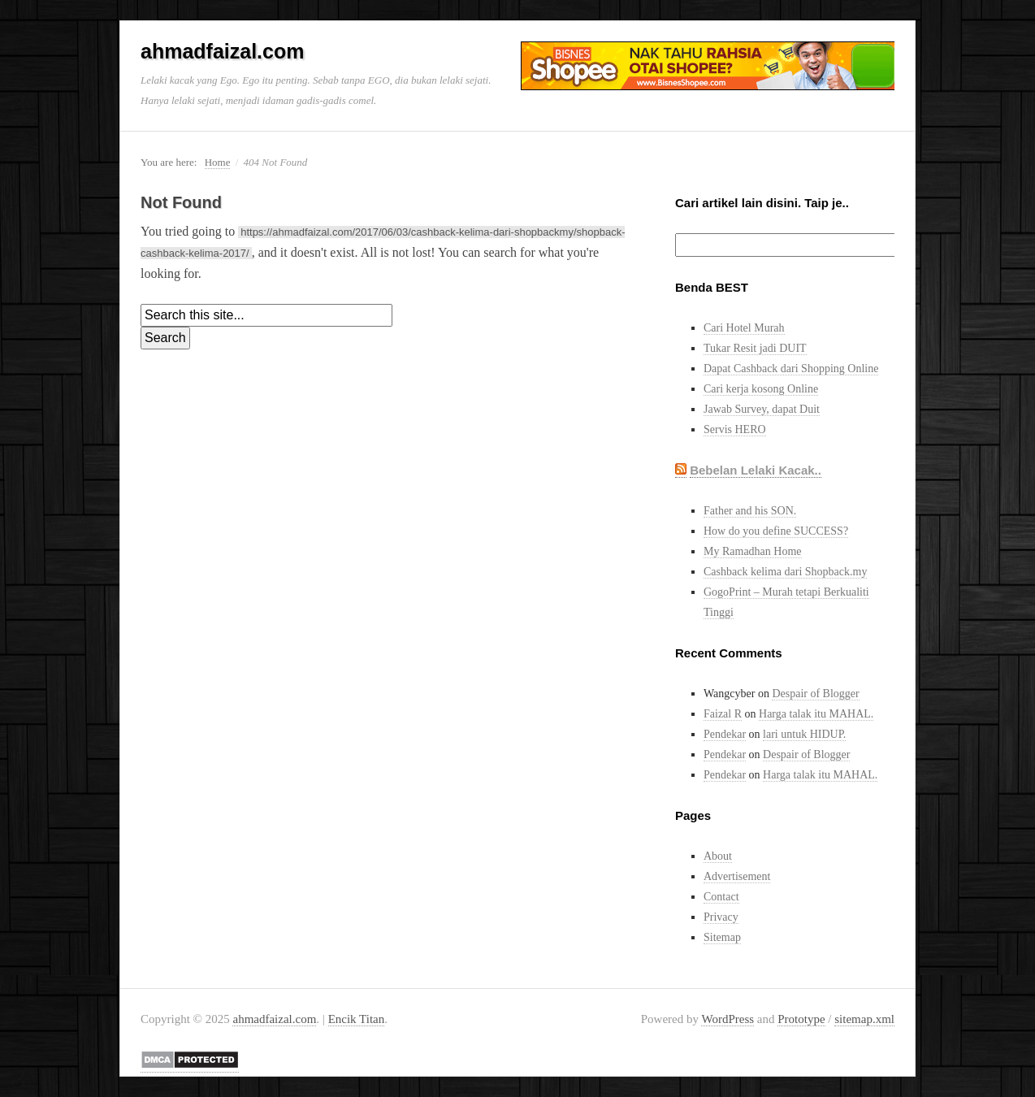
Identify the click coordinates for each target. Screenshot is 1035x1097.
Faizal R (723, 714)
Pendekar (725, 734)
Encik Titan (356, 1018)
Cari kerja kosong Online (761, 389)
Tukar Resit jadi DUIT (755, 348)
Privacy (721, 917)
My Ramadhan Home (753, 551)
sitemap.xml (864, 1018)
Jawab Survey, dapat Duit (762, 409)
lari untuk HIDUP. (804, 734)
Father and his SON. (750, 511)
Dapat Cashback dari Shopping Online (791, 368)
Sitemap (722, 937)
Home (218, 162)
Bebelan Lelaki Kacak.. (755, 470)
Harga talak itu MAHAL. (816, 714)
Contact (721, 897)
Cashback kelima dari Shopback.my (785, 572)
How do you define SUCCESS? (776, 531)
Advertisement (737, 876)
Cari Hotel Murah (744, 328)
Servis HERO (735, 429)
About (718, 856)
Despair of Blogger (815, 693)
